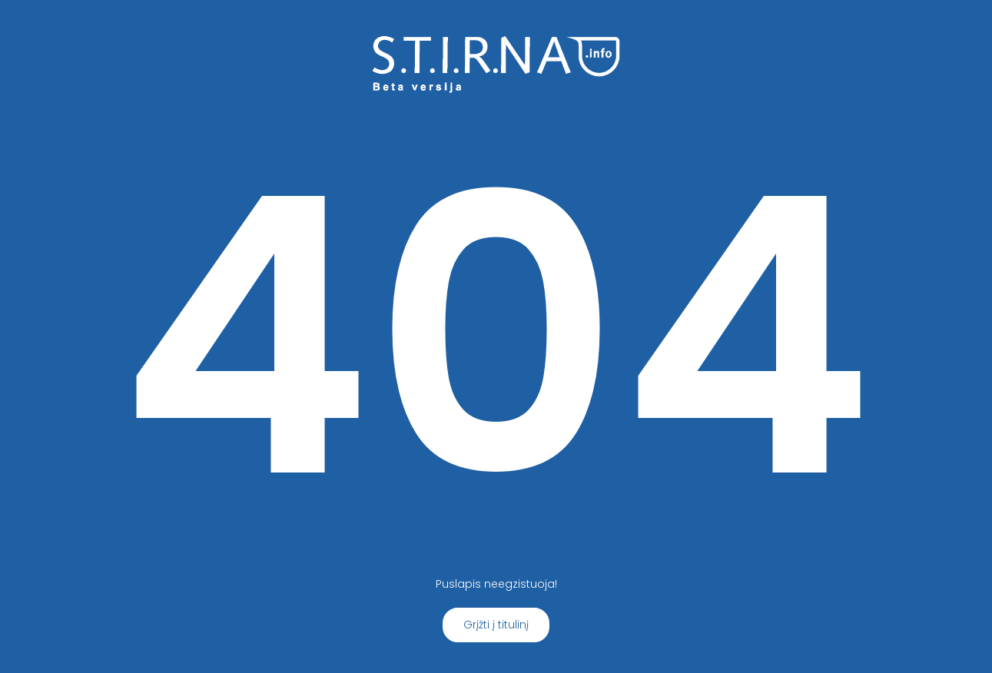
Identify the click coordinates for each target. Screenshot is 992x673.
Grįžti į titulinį (496, 624)
